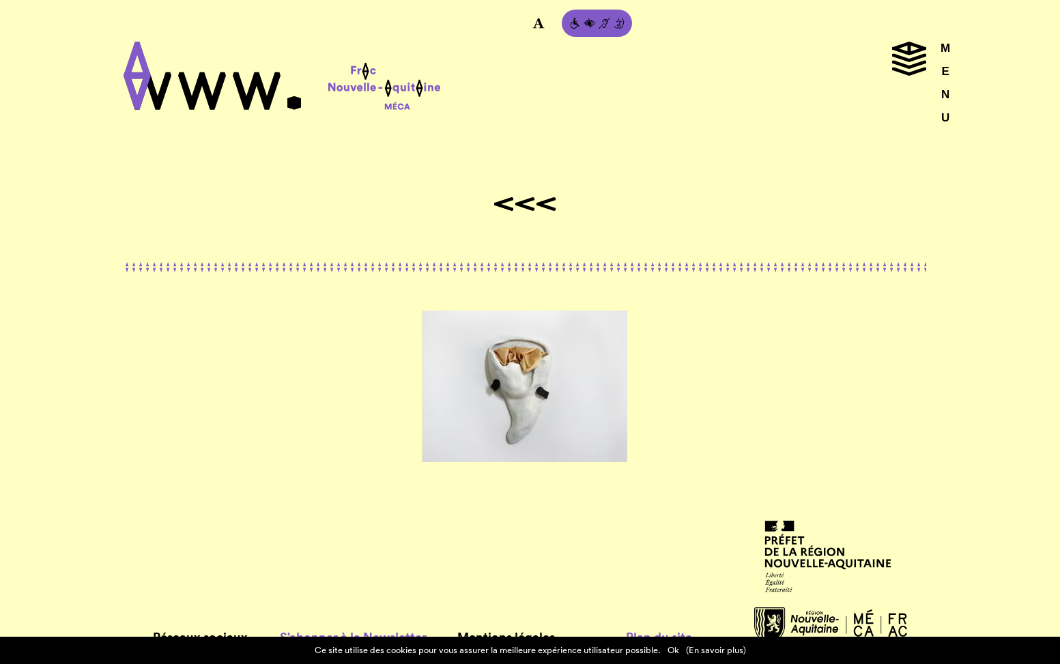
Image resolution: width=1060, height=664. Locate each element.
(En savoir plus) (716, 650)
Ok (673, 650)
